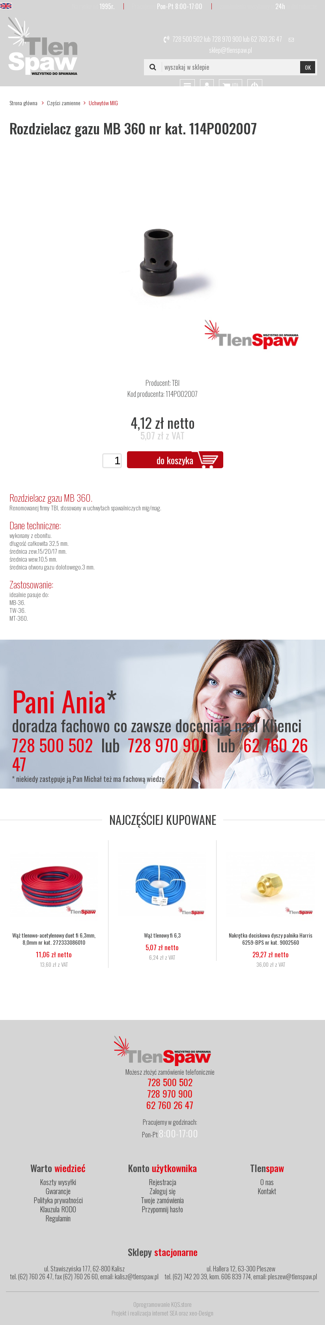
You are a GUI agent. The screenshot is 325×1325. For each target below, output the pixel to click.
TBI (175, 383)
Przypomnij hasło (162, 1209)
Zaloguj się (162, 1191)
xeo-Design (201, 1312)
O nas (267, 1182)
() (230, 86)
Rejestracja (162, 1182)
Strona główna (23, 103)
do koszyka (175, 460)
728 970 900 (227, 39)
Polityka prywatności (58, 1200)
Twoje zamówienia (162, 1200)
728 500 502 (187, 39)
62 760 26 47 (266, 39)
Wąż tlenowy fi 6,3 (162, 935)
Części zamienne (63, 103)
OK (308, 67)
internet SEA (164, 1312)
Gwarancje (58, 1191)
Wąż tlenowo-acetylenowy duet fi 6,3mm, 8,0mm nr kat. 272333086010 (53, 939)
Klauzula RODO (58, 1209)
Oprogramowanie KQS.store (162, 1304)
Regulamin (58, 1218)
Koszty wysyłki (58, 1182)
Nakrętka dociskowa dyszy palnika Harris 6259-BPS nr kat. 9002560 (270, 939)
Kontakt (267, 1191)
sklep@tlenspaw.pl (230, 50)
